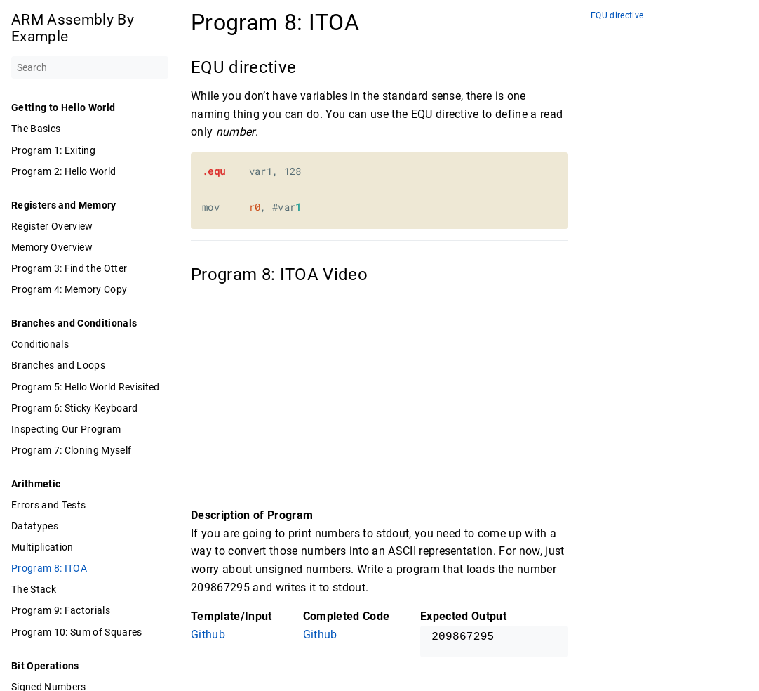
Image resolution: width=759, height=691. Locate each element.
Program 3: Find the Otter (69, 268)
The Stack (33, 589)
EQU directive (617, 15)
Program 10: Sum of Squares (76, 632)
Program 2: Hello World (63, 171)
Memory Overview (52, 247)
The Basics (35, 128)
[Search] (89, 67)
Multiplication (42, 547)
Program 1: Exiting (53, 150)
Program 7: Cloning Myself (71, 450)
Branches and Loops (58, 365)
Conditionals (40, 344)
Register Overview (52, 226)
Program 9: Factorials (60, 610)
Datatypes (34, 526)
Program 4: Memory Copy (69, 289)
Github (208, 634)
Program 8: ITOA (49, 568)
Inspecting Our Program (66, 429)
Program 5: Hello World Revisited (85, 387)
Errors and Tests (48, 505)
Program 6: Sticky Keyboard (74, 408)
